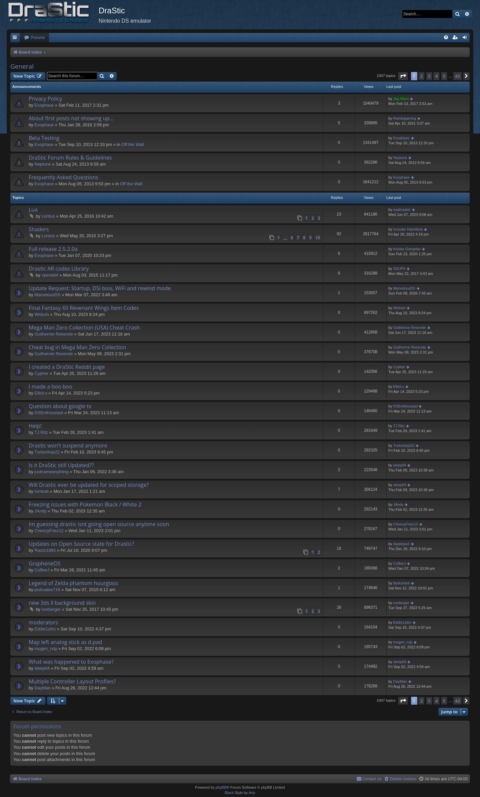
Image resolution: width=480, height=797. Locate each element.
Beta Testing (44, 138)
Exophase (44, 105)
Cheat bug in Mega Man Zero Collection (77, 347)
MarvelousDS (47, 294)
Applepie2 (401, 544)
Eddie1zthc (45, 628)
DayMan (42, 687)
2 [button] (421, 76)
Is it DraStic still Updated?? (61, 465)
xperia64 (50, 275)
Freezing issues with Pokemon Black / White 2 (85, 504)
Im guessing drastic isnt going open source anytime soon (99, 524)
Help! (35, 425)
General (22, 66)
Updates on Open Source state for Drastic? (81, 543)
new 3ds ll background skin (62, 602)
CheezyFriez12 (48, 530)
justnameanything (51, 471)
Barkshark (401, 583)
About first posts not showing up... (71, 118)
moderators (43, 622)
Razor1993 (45, 550)
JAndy (40, 510)
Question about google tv (60, 406)
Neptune (42, 164)
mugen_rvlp (45, 648)
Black (229, 793)
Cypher (41, 373)
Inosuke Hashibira (408, 229)
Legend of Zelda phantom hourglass (73, 583)
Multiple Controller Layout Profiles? (72, 681)
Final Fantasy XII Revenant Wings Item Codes (84, 308)
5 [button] (444, 76)
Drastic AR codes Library (59, 268)
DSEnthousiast (48, 412)
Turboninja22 (46, 451)
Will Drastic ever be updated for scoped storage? (89, 484)
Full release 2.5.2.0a (53, 249)
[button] (403, 76)
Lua (33, 209)
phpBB (220, 787)
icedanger (51, 609)
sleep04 (399, 465)
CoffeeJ (41, 569)
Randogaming (404, 118)
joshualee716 (47, 589)
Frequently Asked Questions (63, 177)
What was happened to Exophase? (71, 661)
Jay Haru (401, 99)
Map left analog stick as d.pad (65, 642)
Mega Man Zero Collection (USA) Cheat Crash (84, 327)
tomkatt (41, 491)
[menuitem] (34, 37)
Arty (252, 793)
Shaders (39, 229)
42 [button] (457, 76)
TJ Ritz (41, 432)
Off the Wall (132, 144)
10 (317, 238)
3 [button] (429, 76)
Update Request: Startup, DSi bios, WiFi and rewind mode (100, 288)
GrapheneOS (45, 563)
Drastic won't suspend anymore (68, 445)
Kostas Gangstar (407, 249)
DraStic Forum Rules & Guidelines (70, 157)
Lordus (48, 216)
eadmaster (402, 210)
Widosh (41, 314)
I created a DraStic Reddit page (67, 367)
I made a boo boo (50, 386)
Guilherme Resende (53, 334)
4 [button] (436, 76)
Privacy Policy (45, 98)
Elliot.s (40, 393)
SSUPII (399, 269)
